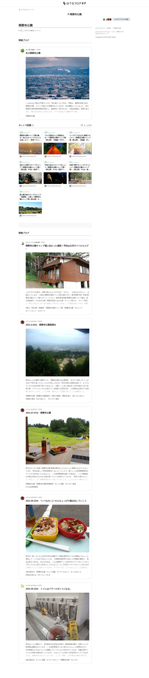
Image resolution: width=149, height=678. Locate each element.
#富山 (28, 308)
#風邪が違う (66, 396)
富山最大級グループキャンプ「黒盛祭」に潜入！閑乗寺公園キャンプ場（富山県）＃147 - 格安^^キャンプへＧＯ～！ (30, 197)
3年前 (39, 50)
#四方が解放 (56, 396)
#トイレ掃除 (59, 484)
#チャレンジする (44, 575)
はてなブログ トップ (26, 9)
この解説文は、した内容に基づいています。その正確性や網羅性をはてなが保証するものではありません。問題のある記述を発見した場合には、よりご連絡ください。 (30, 30)
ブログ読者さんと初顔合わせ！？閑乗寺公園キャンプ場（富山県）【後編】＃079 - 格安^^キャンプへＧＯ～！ (55, 137)
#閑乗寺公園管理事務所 (44, 484)
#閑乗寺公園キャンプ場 (54, 308)
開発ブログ (120, 31)
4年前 (43, 242)
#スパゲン (74, 660)
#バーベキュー (31, 311)
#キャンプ (78, 308)
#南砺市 (41, 308)
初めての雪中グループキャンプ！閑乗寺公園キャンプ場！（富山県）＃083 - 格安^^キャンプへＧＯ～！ (30, 167)
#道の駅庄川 (30, 572)
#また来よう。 (41, 399)
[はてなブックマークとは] (33, 125)
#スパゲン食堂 (53, 399)
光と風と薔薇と (31, 50)
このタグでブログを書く (121, 19)
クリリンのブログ (31, 321)
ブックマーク (25, 133)
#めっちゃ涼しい (78, 396)
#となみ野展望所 (32, 487)
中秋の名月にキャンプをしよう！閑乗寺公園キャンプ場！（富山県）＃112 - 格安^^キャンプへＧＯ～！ (55, 167)
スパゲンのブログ (31, 585)
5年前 (40, 321)
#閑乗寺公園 (30, 116)
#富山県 (34, 308)
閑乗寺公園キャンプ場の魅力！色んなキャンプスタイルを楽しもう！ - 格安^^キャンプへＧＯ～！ (30, 137)
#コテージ (41, 311)
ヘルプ (113, 31)
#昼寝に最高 (30, 399)
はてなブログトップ (101, 33)
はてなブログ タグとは (102, 31)
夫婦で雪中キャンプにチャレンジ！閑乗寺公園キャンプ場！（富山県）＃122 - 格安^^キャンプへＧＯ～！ (80, 167)
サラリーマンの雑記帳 (33, 242)
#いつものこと (76, 572)
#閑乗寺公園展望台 (43, 396)
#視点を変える (31, 575)
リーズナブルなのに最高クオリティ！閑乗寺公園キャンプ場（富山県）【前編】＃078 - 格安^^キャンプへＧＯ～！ (80, 137)
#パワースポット (63, 572)
